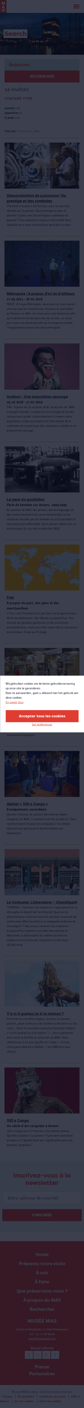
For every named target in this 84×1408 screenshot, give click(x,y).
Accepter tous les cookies (42, 716)
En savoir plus (15, 702)
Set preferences (42, 724)
